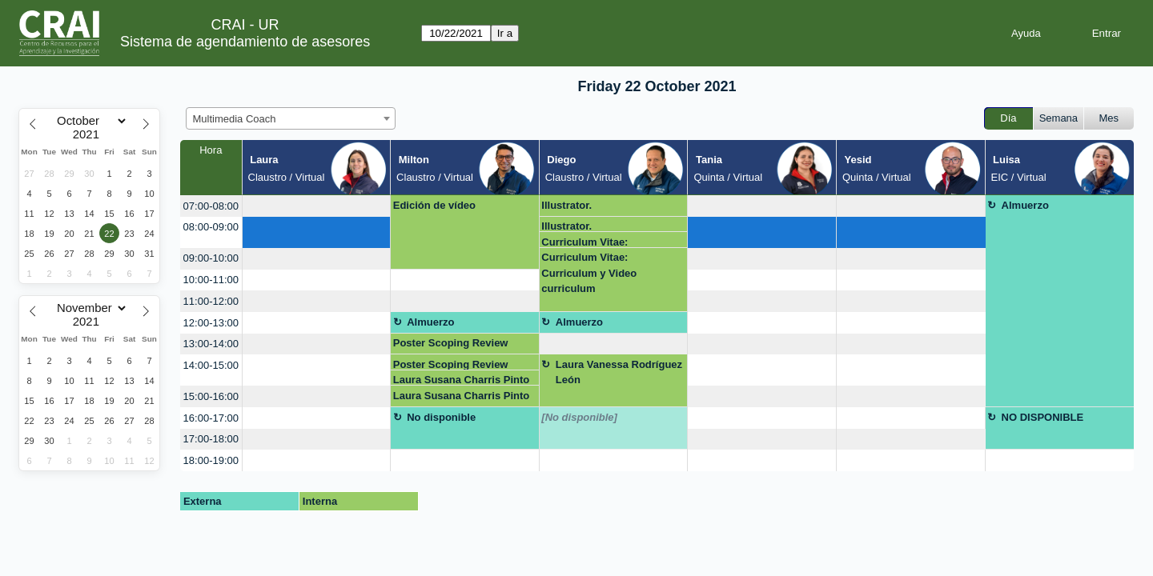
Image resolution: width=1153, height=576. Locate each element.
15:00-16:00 (211, 396)
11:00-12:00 (211, 301)
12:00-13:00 (211, 323)
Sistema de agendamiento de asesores (245, 42)
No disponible (441, 417)
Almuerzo (1025, 205)
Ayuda (1026, 33)
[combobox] (291, 118)
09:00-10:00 (211, 258)
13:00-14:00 (211, 344)
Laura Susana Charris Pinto (461, 380)
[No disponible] (579, 417)
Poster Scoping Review (450, 343)
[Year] (90, 134)
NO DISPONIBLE (1043, 417)
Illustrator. (566, 205)
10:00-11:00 (211, 280)
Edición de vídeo (434, 205)
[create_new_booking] (317, 206)
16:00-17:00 (211, 418)
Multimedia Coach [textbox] (234, 119)
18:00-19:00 (211, 460)
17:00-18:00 (211, 439)
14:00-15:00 (211, 365)
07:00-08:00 (211, 206)
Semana (1058, 118)
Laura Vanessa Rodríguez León (619, 372)
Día (1008, 118)
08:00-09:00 (211, 227)
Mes (1109, 118)
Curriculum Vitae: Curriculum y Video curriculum (589, 242)
